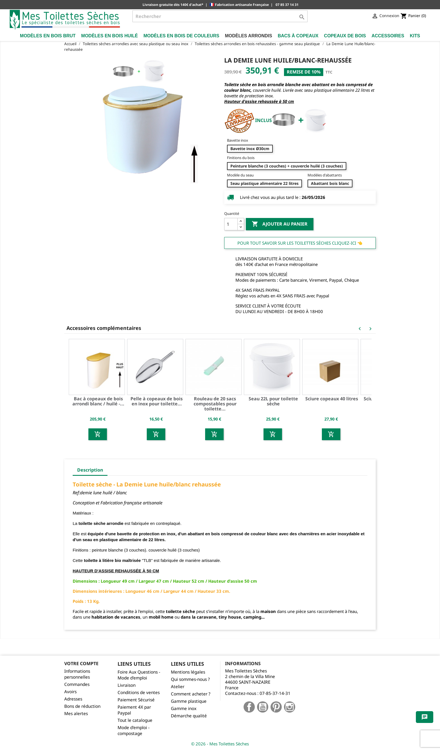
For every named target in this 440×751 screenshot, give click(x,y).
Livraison (127, 685)
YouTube (262, 707)
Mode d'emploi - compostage (134, 730)
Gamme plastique (189, 701)
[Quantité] (231, 224)
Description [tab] (90, 470)
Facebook (249, 707)
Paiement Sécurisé (136, 700)
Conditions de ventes (139, 692)
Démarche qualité (189, 716)
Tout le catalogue (135, 720)
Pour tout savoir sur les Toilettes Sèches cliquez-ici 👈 (300, 243)
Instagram (289, 707)
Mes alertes (76, 713)
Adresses (73, 699)
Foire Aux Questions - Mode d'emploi (139, 675)
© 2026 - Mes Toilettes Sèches (220, 744)
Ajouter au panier (280, 224)
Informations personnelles (77, 674)
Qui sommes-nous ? (190, 679)
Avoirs (70, 692)
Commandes (77, 684)
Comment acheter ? (190, 694)
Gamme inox (183, 708)
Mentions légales (188, 672)
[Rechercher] (219, 16)
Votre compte (81, 663)
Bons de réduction (82, 706)
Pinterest (276, 707)
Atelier (177, 687)
